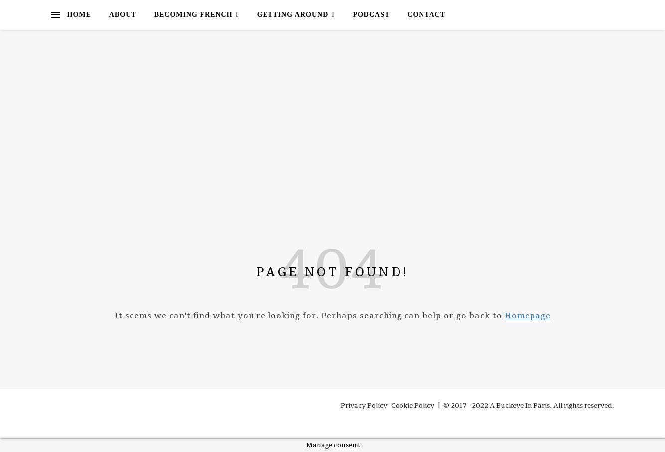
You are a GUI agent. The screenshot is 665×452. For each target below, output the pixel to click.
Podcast (371, 14)
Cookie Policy (412, 405)
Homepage (528, 316)
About (122, 14)
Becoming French (193, 14)
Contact (426, 14)
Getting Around (293, 14)
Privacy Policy (364, 405)
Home (79, 14)
